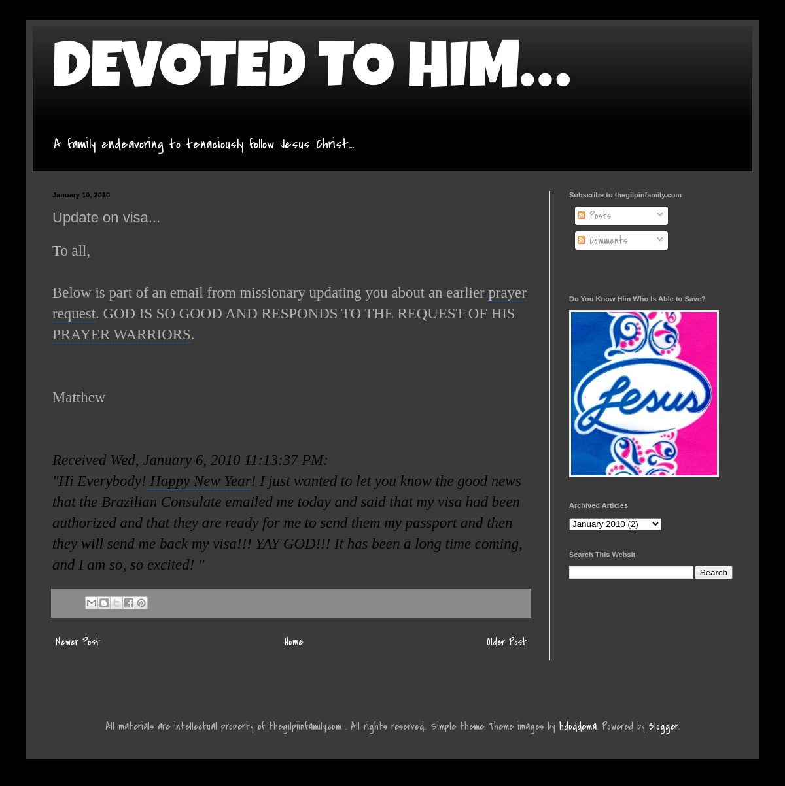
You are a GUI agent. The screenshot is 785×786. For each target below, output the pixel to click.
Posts (594, 216)
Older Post (507, 642)
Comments (602, 240)
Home (294, 642)
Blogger (663, 726)
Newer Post (78, 642)
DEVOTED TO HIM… (311, 73)
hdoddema (578, 726)
